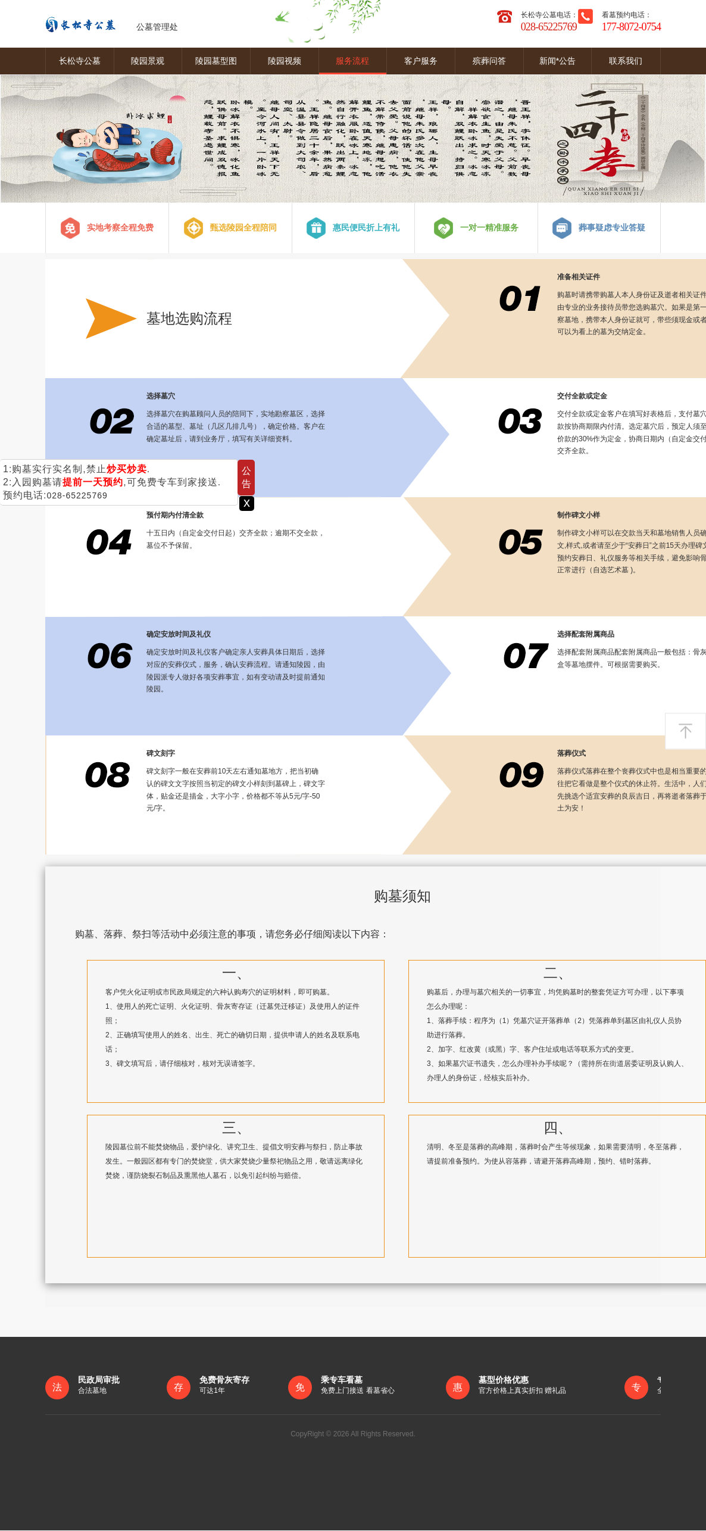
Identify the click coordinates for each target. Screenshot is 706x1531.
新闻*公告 (557, 61)
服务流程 (352, 61)
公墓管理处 (111, 24)
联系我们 (625, 61)
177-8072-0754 (631, 26)
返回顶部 (685, 731)
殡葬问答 (489, 61)
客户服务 (421, 61)
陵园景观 (147, 61)
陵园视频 (284, 61)
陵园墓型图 (216, 61)
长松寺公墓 (80, 61)
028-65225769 (76, 495)
